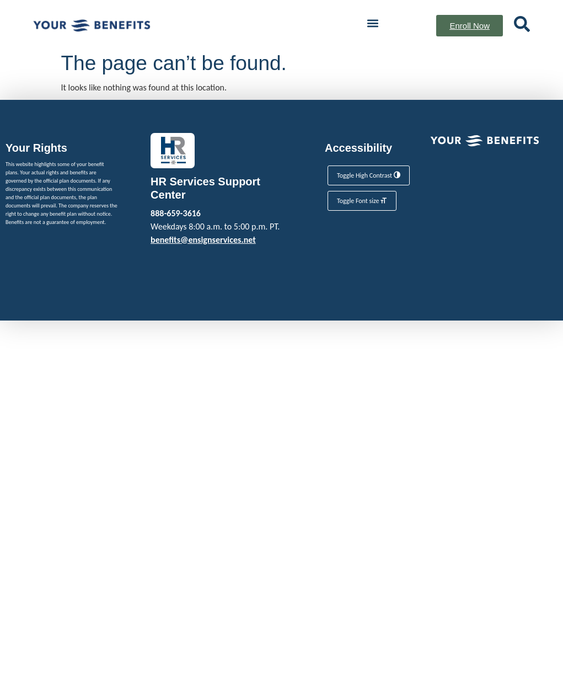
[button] (372, 23)
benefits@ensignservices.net (203, 239)
